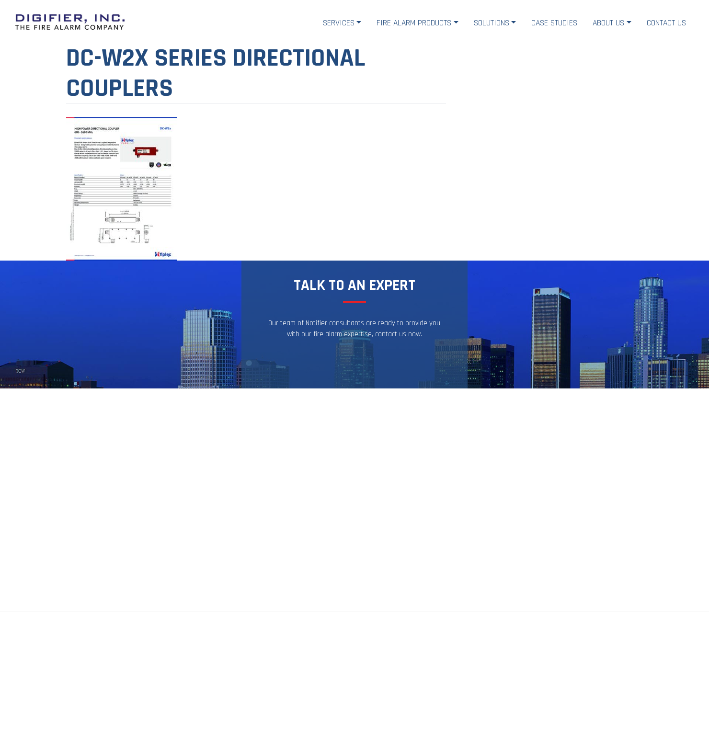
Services (338, 22)
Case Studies (554, 22)
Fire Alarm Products (414, 22)
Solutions (491, 22)
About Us (608, 22)
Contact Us (666, 22)
